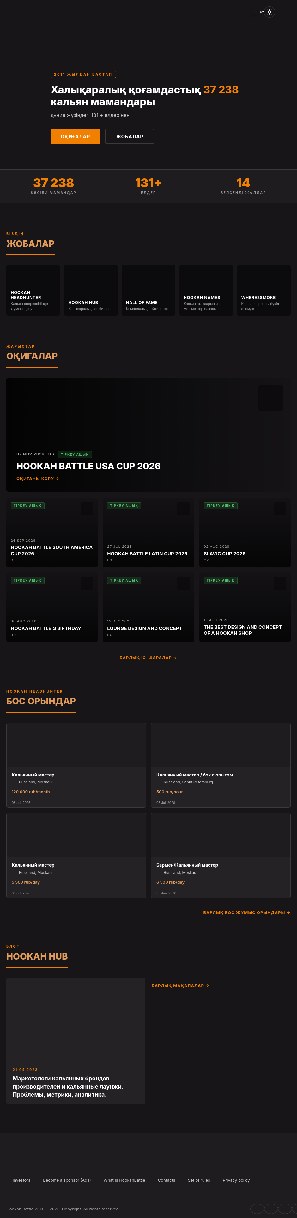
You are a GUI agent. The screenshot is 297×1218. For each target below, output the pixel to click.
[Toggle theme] (269, 12)
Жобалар (129, 136)
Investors (21, 1180)
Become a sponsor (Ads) (67, 1180)
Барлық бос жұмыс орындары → (247, 912)
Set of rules (199, 1180)
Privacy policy (236, 1180)
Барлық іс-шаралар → (149, 657)
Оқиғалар (75, 136)
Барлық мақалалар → (180, 985)
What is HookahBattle (124, 1180)
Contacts (166, 1180)
